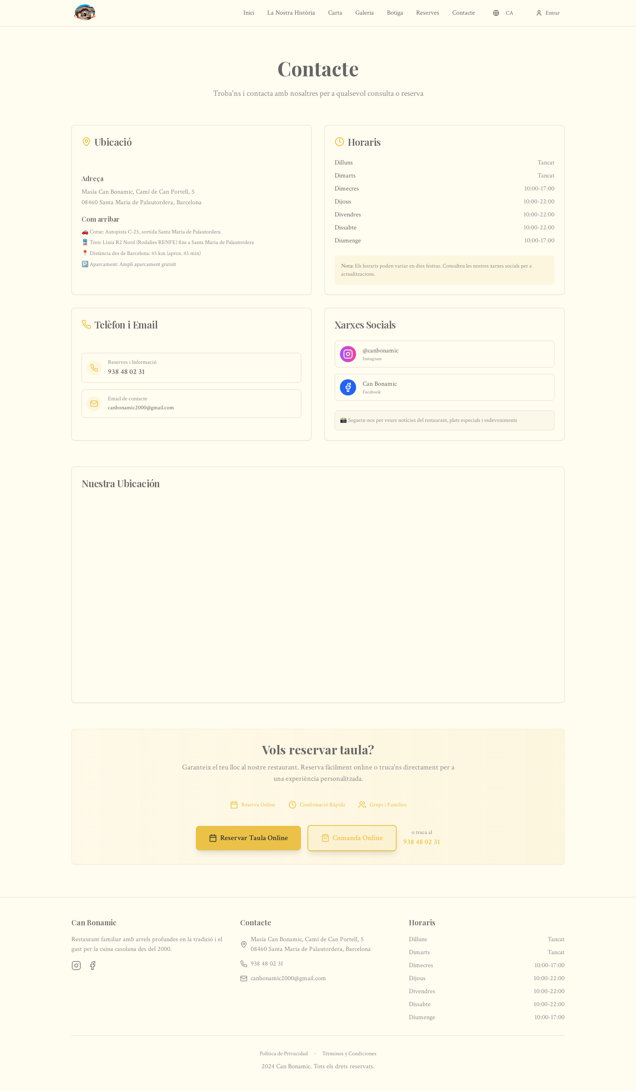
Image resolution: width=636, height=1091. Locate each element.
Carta (335, 13)
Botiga (395, 13)
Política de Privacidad (284, 1053)
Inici (248, 13)
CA (503, 13)
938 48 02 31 (126, 371)
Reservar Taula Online (248, 838)
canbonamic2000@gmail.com (141, 407)
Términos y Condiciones (349, 1053)
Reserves (427, 13)
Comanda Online (352, 838)
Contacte (463, 13)
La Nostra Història (291, 13)
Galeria (364, 13)
